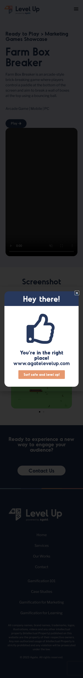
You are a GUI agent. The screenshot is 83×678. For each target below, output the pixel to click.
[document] (41, 339)
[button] (77, 293)
